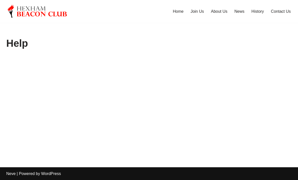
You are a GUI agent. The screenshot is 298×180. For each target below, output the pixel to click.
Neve (11, 174)
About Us (219, 11)
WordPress (51, 174)
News (239, 11)
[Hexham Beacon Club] (43, 11)
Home (178, 11)
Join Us (197, 11)
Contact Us (281, 11)
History (257, 11)
